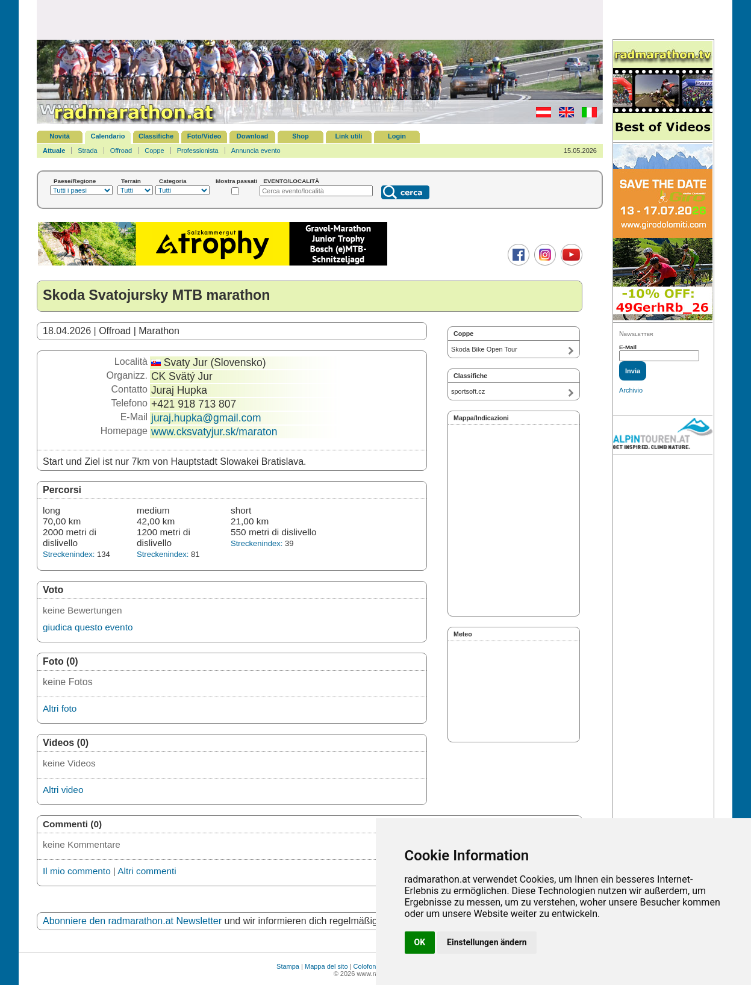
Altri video (63, 790)
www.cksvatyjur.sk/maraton (214, 432)
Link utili (348, 136)
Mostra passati (236, 181)
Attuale (54, 150)
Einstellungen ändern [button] (487, 942)
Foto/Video (204, 136)
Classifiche (156, 136)
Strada (87, 150)
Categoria (173, 181)
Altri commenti (146, 871)
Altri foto (59, 708)
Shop (300, 136)
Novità (59, 136)
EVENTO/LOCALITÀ (291, 181)
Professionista (198, 150)
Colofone (367, 966)
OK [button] (420, 942)
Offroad (121, 150)
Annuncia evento (256, 150)
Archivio (631, 390)
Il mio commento (77, 871)
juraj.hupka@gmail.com (206, 418)
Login (397, 136)
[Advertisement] (320, 19)
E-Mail (628, 347)
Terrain (131, 181)
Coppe (154, 150)
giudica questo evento (87, 627)
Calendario (108, 136)
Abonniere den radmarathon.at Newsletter (132, 921)
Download (253, 136)
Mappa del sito (326, 966)
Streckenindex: (69, 554)
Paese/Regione (75, 181)
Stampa (287, 966)
